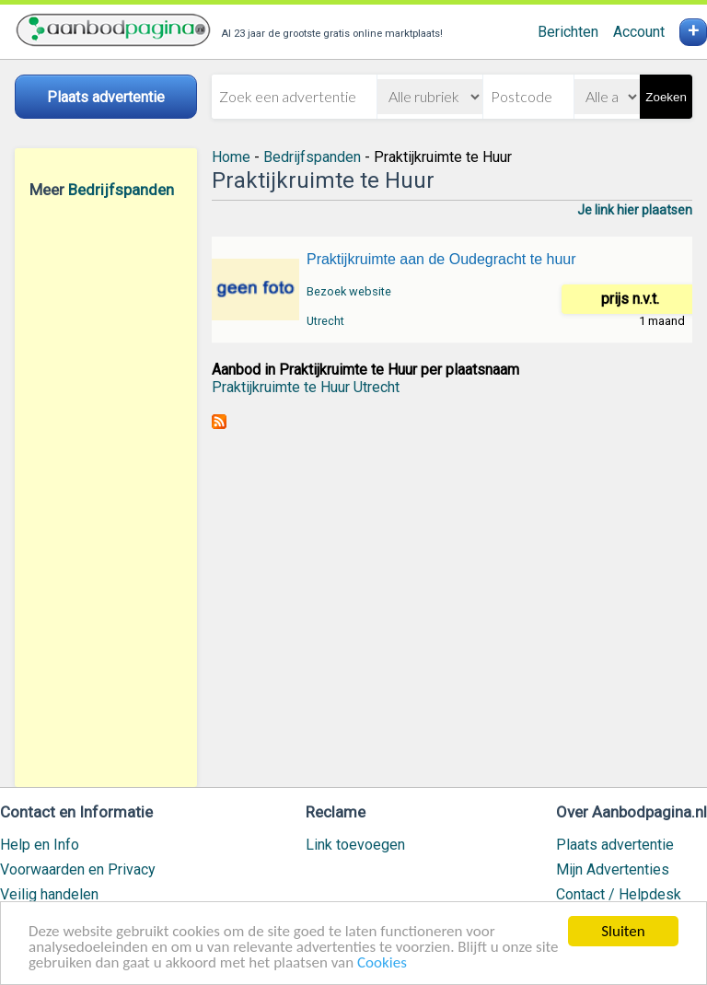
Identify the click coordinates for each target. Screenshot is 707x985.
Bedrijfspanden (121, 189)
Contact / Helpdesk (618, 894)
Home (231, 157)
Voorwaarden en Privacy (78, 869)
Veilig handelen (49, 894)
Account (639, 32)
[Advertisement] (105, 492)
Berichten (568, 32)
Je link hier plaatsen (634, 210)
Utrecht (325, 321)
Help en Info (39, 844)
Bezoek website (349, 291)
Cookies (382, 963)
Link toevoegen (355, 844)
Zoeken (665, 97)
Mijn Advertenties (612, 869)
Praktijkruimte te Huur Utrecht (306, 387)
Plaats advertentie (615, 844)
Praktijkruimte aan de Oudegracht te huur (441, 259)
